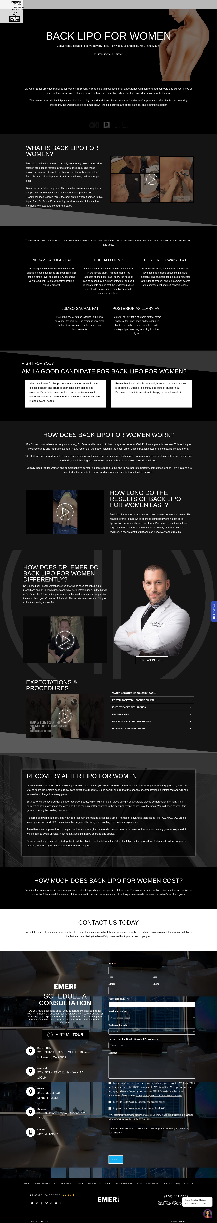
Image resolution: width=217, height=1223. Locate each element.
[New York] (30, 1070)
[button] (152, 693)
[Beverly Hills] (30, 1050)
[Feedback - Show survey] (214, 611)
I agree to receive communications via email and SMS (139, 1108)
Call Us (41, 1128)
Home (26, 1181)
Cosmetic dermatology (89, 1181)
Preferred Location (119, 1025)
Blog (139, 1181)
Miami (40, 1087)
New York (42, 1067)
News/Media (152, 1181)
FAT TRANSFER (120, 714)
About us (167, 1181)
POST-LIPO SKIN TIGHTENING (128, 729)
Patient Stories (42, 1181)
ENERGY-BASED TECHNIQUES (129, 707)
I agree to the (139, 1101)
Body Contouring (63, 1181)
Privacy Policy (168, 1128)
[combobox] (152, 1004)
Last (155, 977)
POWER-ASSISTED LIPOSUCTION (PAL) (133, 700)
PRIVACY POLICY (178, 1219)
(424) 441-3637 (47, 1133)
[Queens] (30, 1111)
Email (112, 984)
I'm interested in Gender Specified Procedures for (134, 1038)
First (110, 977)
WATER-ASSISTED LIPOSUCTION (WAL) (134, 693)
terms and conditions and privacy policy (145, 1101)
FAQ (178, 1181)
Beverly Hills (44, 1047)
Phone (157, 984)
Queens (41, 1108)
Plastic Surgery (123, 1181)
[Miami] (30, 1090)
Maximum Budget (117, 1011)
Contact (188, 1181)
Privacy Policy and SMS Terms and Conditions (159, 1095)
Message (112, 1052)
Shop (107, 1181)
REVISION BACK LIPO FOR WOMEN (131, 722)
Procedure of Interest (120, 998)
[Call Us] (30, 1131)
